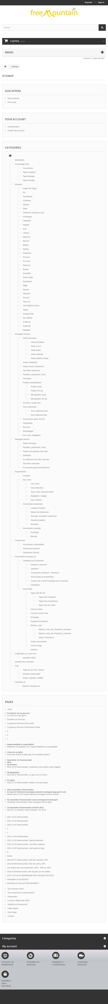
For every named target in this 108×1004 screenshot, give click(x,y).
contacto (86, 58)
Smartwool (27, 281)
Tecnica (26, 298)
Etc (24, 192)
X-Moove (26, 322)
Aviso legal (12, 912)
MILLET (26, 241)
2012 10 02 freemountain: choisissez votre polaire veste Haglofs (34, 767)
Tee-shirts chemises (31, 463)
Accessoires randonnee (33, 504)
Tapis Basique (29, 176)
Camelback (27, 196)
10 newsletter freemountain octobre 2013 (25, 807)
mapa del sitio (98, 58)
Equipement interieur (39, 621)
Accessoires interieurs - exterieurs (45, 573)
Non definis (27, 318)
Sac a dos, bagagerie (32, 435)
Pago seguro (12, 908)
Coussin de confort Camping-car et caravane (49, 581)
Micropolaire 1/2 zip (39, 399)
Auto (17, 666)
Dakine (26, 204)
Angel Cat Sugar (30, 188)
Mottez (26, 245)
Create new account (15, 130)
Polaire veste (36, 387)
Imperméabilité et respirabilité (20, 744)
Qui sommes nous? (15, 889)
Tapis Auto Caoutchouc (48, 601)
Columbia (27, 200)
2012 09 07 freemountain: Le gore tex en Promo (27, 775)
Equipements (20, 471)
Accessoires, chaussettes (33, 544)
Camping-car (20, 682)
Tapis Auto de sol (38, 593)
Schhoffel (27, 273)
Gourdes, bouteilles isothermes (44, 516)
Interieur (34, 650)
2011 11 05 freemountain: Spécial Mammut (25, 840)
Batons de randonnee (40, 512)
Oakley (26, 249)
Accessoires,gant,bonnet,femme (36, 467)
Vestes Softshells (30, 362)
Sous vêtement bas (39, 415)
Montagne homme (22, 334)
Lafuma (26, 233)
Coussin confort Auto (39, 613)
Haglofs (26, 225)
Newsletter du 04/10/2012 (18, 879)
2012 (9, 762)
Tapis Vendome (29, 172)
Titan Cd (26, 302)
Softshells (27, 455)
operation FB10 (29, 658)
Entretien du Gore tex (16, 719)
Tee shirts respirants (31, 370)
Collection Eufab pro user (33, 213)
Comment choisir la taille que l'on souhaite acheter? (28, 754)
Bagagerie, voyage (38, 496)
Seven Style (28, 277)
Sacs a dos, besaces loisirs (42, 492)
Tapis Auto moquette (47, 597)
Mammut (26, 237)
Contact (10, 916)
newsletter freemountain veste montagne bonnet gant (29, 802)
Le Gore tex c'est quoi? (16, 715)
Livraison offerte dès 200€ (18, 900)
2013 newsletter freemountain (20, 790)
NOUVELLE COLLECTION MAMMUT (23, 883)
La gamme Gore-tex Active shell (20, 723)
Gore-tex (26, 427)
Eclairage (35, 532)
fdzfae (9, 856)
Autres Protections (46, 637)
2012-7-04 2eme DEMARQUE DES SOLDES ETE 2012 (30, 875)
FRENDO (27, 221)
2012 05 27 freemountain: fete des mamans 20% (27, 860)
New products (13, 98)
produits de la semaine (24, 662)
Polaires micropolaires (32, 382)
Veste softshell (37, 354)
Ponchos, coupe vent (31, 403)
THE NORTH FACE (31, 306)
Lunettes (26, 476)
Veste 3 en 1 (36, 346)
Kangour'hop (28, 314)
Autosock (27, 326)
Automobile (27, 589)
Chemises (27, 378)
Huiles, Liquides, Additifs (33, 678)
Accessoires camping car (25, 556)
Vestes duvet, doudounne (33, 366)
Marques (18, 184)
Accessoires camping (32, 528)
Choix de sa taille (14, 752)
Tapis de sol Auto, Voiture (33, 670)
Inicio (9, 709)
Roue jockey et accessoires (42, 577)
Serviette (34, 524)
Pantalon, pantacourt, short (34, 374)
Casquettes (27, 423)
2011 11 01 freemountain (17, 821)
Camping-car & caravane (33, 561)
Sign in (101, 2)
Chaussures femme (31, 552)
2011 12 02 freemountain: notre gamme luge (25, 848)
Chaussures (20, 540)
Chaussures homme (31, 548)
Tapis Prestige (29, 180)
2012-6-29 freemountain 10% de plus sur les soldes (28, 871)
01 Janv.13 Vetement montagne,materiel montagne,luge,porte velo (36, 792)
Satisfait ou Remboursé (17, 904)
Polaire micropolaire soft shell (35, 451)
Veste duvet (36, 350)
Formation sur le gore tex (18, 713)
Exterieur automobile (31, 674)
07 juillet (11, 780)
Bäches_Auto (36, 625)
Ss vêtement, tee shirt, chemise (36, 459)
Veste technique (29, 338)
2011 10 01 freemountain (17, 817)
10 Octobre (12, 765)
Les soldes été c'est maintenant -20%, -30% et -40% (29, 868)
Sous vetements (29, 407)
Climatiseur (35, 585)
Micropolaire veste (38, 395)
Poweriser (27, 253)
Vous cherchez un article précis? (21, 893)
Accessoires (28, 168)
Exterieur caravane (39, 565)
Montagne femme (22, 439)
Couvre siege (36, 645)
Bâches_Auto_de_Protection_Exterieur (55, 629)
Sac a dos (27, 480)
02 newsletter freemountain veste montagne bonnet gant (32, 800)
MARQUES (19, 160)
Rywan (26, 269)
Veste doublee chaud (39, 358)
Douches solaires (38, 520)
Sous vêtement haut (39, 411)
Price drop (11, 102)
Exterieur (34, 569)
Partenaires (12, 896)
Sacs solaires (36, 500)
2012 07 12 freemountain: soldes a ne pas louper (27, 782)
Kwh (24, 229)
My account (9, 946)
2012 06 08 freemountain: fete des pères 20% (26, 864)
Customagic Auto (22, 164)
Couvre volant (36, 609)
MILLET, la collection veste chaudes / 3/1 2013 (26, 810)
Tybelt (25, 310)
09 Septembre (13, 772)
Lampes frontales (38, 508)
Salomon (26, 265)
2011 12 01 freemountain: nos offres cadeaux (26, 844)
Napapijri (26, 330)
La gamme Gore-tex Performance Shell (23, 727)
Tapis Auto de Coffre (47, 605)
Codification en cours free (25, 654)
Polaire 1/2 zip (37, 391)
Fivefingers (27, 217)
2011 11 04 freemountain (17, 836)
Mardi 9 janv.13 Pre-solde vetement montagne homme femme (33, 794)
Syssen (26, 289)
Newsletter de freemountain (19, 760)
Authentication (13, 127)
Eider (25, 209)
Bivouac (34, 536)
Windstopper (28, 431)
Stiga (25, 285)
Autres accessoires (39, 641)
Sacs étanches (37, 488)
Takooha (26, 293)
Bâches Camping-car (31, 686)
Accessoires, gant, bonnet (34, 419)
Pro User (26, 261)
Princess (26, 257)
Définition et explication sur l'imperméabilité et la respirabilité (32, 747)
